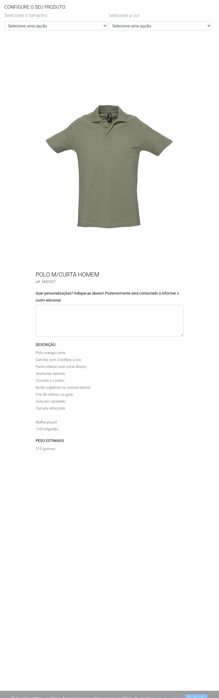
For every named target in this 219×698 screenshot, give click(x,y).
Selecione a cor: (124, 15)
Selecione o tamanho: (26, 15)
